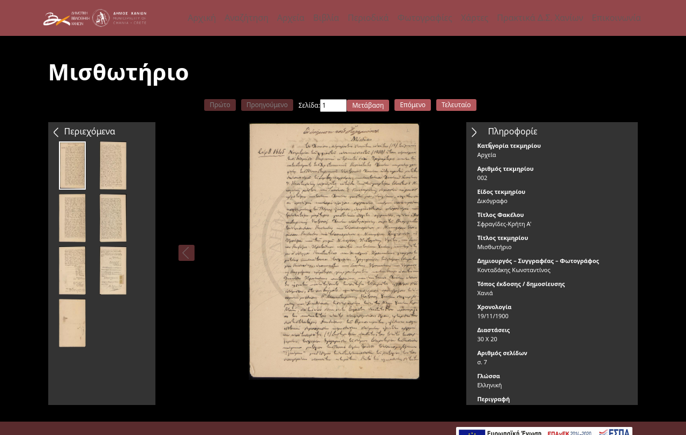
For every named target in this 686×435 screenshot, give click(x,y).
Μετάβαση (368, 105)
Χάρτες (474, 18)
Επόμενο (413, 104)
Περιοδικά (368, 18)
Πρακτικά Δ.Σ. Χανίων (540, 18)
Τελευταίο (456, 104)
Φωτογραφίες (424, 18)
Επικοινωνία (616, 18)
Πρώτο (220, 104)
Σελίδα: (309, 105)
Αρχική (202, 18)
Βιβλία (326, 18)
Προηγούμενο (267, 104)
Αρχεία (290, 18)
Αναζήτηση (247, 18)
